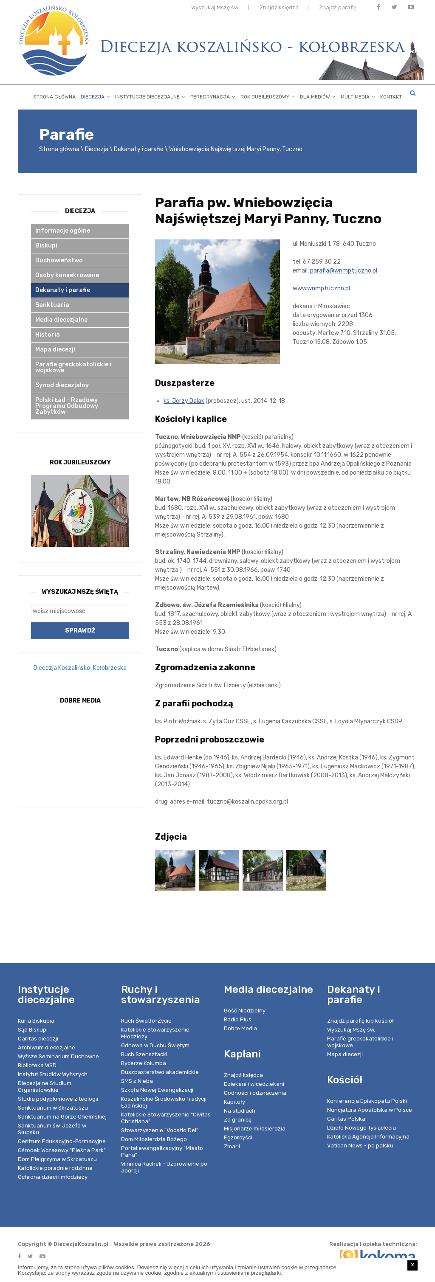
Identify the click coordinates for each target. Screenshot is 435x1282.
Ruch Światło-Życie (146, 1021)
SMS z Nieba (137, 1081)
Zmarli (232, 1146)
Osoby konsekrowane (67, 275)
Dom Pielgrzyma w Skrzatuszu (57, 1159)
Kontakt (391, 95)
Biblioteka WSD (37, 1065)
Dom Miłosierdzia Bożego (154, 1139)
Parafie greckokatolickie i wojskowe (73, 367)
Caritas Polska (346, 1119)
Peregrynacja (212, 95)
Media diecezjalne (61, 319)
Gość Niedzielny (245, 1010)
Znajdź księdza (279, 9)
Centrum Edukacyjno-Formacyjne (62, 1141)
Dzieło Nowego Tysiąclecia (361, 1128)
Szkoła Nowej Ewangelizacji (157, 1090)
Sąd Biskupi (33, 1029)
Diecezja (95, 95)
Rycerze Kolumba (143, 1063)
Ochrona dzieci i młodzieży (53, 1177)
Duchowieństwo (59, 260)
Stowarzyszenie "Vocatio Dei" (159, 1130)
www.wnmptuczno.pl (321, 288)
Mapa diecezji (55, 349)
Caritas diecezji (38, 1038)
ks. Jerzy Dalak (184, 401)
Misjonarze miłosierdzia (254, 1128)
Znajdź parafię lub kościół (360, 1021)
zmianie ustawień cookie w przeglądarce (286, 1267)
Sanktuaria (52, 305)
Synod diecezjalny (62, 385)
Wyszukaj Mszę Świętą (80, 592)
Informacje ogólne (62, 230)
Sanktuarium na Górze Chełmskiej (62, 1116)
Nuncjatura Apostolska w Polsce (369, 1110)
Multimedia (358, 95)
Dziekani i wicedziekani (254, 1084)
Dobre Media (240, 1028)
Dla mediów (318, 95)
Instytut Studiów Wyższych (53, 1074)
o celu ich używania (209, 1267)
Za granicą (237, 1119)
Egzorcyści (238, 1137)
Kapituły (234, 1102)
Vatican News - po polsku (360, 1145)
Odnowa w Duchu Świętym (155, 1045)
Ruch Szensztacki (144, 1054)
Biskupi (46, 245)
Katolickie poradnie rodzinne (55, 1168)
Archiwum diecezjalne (46, 1047)
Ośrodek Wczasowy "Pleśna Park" (62, 1150)
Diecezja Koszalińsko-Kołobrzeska (80, 668)
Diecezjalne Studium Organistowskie (44, 1086)
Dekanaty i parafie (139, 149)
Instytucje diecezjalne (150, 95)
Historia (47, 334)
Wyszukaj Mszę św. (215, 9)
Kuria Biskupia (36, 1021)
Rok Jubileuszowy (267, 95)
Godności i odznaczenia (255, 1093)
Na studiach (239, 1111)
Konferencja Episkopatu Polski (367, 1101)
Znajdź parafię (337, 9)
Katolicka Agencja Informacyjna (368, 1136)
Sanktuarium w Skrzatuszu (53, 1108)
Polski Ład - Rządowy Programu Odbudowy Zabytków (66, 406)
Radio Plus (237, 1019)
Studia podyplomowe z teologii (58, 1099)
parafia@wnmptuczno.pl (343, 270)
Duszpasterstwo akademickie (160, 1072)
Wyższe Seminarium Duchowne (58, 1056)
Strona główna (54, 95)
